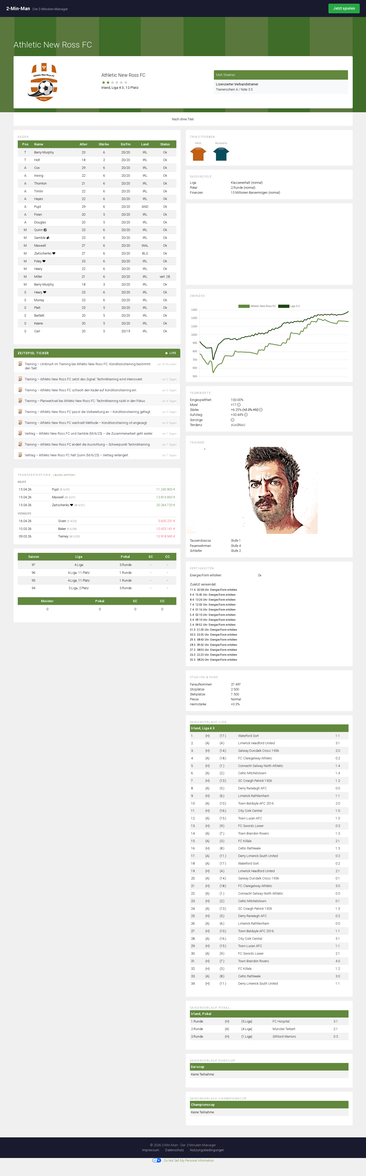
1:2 (337, 781)
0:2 (337, 758)
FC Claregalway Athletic (255, 758)
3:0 (337, 976)
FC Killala (244, 841)
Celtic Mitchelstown (252, 773)
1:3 (337, 833)
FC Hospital (281, 1021)
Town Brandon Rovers (253, 833)
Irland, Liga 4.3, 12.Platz (120, 87)
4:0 (337, 961)
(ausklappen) (64, 475)
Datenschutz (174, 1150)
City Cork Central (250, 811)
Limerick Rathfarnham (253, 796)
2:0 (337, 751)
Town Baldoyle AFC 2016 (256, 803)
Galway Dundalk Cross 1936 (258, 751)
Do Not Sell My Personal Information (183, 1160)
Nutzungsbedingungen (207, 1150)
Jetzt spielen (344, 8)
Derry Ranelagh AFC (252, 788)
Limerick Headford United (256, 743)
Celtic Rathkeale (249, 848)
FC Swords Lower (250, 826)
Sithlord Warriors (284, 1036)
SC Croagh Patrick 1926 (255, 781)
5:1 (337, 939)
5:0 (337, 886)
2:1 (337, 841)
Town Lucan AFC (250, 818)
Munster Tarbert (284, 1029)
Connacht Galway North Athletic (260, 766)
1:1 (337, 736)
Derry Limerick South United (258, 856)
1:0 (337, 811)
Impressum (150, 1150)
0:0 (337, 788)
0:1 (337, 878)
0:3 (337, 826)
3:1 (337, 743)
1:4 (337, 766)
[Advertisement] (273, 248)
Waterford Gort (248, 736)
